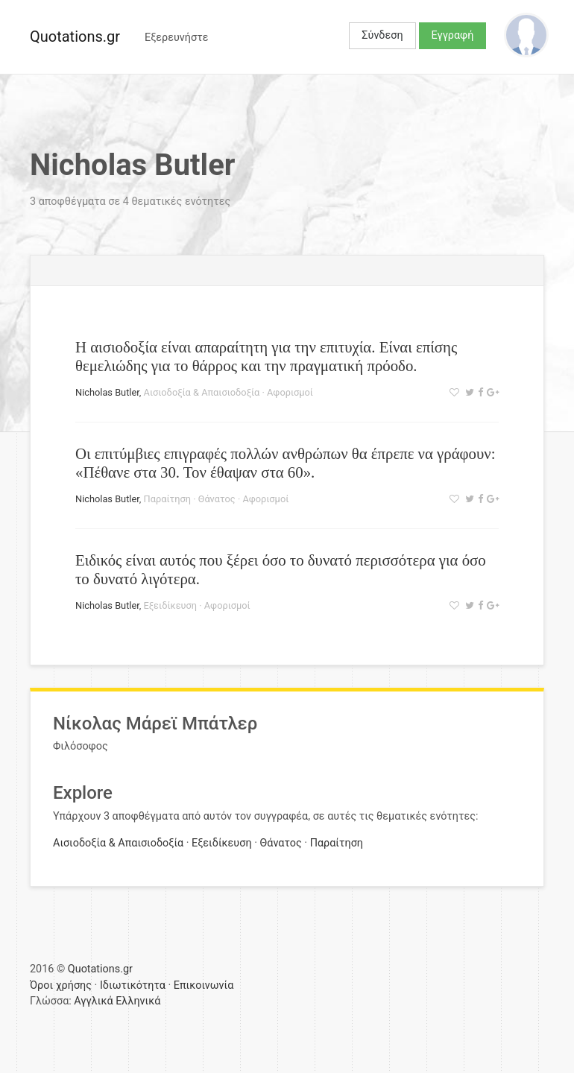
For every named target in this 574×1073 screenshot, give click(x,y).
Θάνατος (217, 498)
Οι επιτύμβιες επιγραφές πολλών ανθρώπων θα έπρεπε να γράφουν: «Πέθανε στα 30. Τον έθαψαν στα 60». (285, 463)
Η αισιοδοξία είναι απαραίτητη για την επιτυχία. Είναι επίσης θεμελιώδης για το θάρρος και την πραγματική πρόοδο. (266, 356)
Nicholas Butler (107, 392)
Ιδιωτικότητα (132, 985)
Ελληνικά (138, 1001)
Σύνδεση (382, 35)
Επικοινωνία (204, 985)
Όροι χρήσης (61, 985)
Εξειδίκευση (171, 605)
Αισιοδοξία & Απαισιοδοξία (202, 392)
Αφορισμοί (290, 392)
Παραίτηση (167, 498)
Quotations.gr (75, 36)
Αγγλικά (93, 1001)
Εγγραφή (453, 35)
